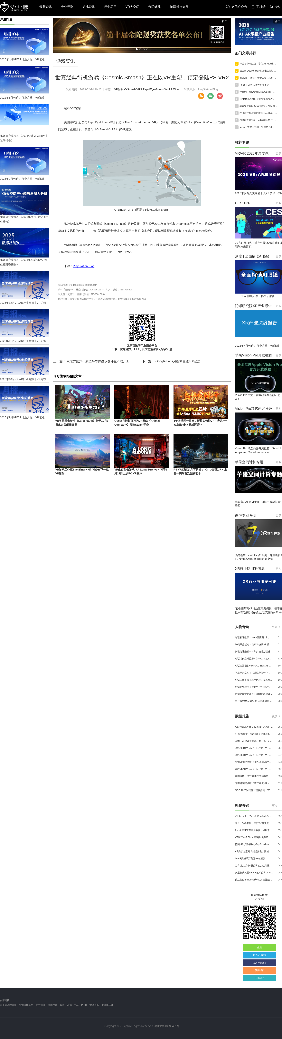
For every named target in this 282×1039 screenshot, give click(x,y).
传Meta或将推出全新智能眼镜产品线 (258, 99)
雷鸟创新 (94, 1005)
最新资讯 (45, 6)
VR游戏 (118, 89)
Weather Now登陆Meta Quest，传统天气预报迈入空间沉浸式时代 (258, 92)
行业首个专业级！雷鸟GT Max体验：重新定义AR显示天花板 (258, 63)
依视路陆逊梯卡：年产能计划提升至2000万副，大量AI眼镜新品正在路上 (254, 651)
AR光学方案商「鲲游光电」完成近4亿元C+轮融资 (254, 851)
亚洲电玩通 (107, 1005)
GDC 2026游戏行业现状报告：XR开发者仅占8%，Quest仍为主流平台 (254, 790)
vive (76, 1005)
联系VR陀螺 (259, 955)
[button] (137, 49)
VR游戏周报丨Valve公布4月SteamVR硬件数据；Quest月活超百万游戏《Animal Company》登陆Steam (254, 734)
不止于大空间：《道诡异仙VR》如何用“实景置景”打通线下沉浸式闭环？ (254, 672)
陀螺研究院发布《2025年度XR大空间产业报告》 (254, 783)
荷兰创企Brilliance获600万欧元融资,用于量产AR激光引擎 (254, 879)
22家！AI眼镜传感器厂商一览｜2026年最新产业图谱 (254, 741)
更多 (276, 626)
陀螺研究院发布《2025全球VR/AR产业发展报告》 (254, 762)
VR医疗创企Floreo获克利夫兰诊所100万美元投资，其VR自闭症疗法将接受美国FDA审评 (254, 837)
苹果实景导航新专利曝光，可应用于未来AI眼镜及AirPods (258, 106)
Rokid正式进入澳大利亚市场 (254, 84)
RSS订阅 (259, 978)
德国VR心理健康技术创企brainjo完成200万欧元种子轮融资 (254, 844)
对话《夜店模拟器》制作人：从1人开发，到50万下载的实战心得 (254, 658)
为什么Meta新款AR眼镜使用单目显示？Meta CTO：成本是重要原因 (254, 701)
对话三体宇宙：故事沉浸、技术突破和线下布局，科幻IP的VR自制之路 (254, 679)
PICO (84, 1005)
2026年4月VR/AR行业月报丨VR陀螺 (254, 748)
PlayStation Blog (83, 266)
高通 (69, 1005)
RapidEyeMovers (153, 89)
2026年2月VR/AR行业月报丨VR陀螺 (254, 769)
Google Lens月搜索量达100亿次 (171, 361)
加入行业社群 (260, 962)
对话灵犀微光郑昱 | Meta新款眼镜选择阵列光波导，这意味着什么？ (254, 694)
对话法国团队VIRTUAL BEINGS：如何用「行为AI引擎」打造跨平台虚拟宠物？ (254, 665)
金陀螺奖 (154, 6)
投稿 (259, 947)
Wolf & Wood (172, 89)
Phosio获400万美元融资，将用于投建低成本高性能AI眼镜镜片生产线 (254, 830)
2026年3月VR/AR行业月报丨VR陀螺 (254, 755)
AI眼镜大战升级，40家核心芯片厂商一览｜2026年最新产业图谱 (258, 120)
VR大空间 (132, 6)
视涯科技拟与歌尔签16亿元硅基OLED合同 (258, 113)
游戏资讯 (88, 6)
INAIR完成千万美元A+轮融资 (250, 858)
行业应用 (110, 6)
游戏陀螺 (52, 1005)
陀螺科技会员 (179, 6)
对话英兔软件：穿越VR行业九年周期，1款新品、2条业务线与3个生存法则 (254, 686)
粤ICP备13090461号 (167, 1026)
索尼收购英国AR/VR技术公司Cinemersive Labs (254, 872)
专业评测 (67, 6)
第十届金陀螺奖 (8, 1005)
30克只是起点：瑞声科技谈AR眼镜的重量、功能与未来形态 (254, 644)
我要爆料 (259, 970)
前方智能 (40, 1005)
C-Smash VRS (133, 89)
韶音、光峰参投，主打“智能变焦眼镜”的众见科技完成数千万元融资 (254, 823)
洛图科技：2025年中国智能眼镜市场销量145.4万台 (254, 776)
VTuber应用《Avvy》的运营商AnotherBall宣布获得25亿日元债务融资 (254, 816)
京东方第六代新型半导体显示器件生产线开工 (91, 361)
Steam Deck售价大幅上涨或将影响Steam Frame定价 (258, 70)
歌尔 (62, 1005)
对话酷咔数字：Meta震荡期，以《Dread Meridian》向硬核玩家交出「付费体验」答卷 (254, 637)
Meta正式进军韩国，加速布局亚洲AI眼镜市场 (258, 127)
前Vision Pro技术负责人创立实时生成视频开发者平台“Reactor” (258, 77)
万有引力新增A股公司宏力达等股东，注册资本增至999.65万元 (254, 865)
